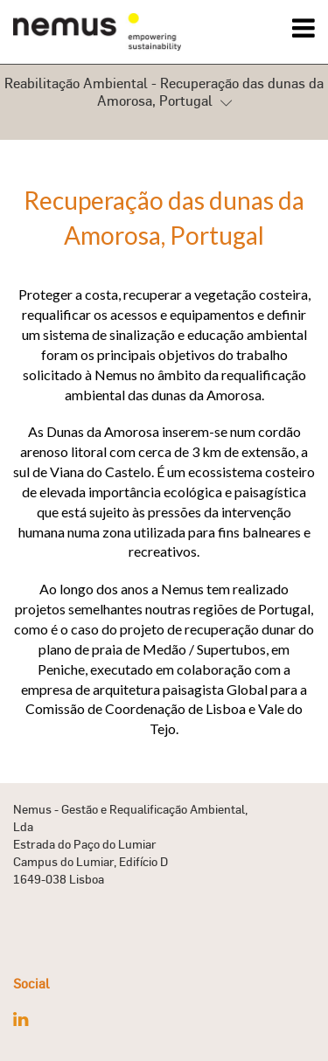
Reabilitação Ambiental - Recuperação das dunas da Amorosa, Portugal (164, 93)
